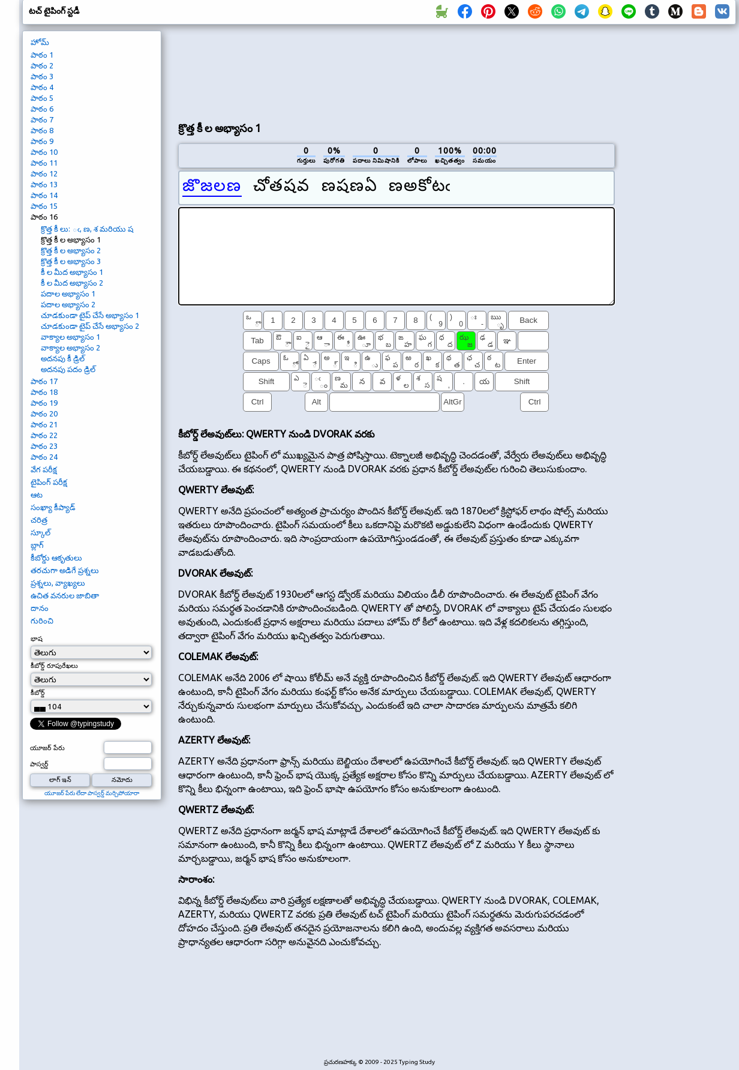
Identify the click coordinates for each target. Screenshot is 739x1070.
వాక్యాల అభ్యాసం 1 (70, 336)
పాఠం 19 (44, 402)
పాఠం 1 (42, 54)
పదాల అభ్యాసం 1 (68, 293)
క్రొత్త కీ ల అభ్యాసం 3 (71, 261)
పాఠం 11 (44, 162)
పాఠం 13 (44, 184)
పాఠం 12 (44, 173)
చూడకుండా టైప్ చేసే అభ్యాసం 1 (90, 315)
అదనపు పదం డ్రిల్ (68, 369)
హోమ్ (40, 42)
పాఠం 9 (42, 141)
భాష (37, 638)
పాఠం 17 (44, 381)
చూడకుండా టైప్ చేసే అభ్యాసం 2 (90, 326)
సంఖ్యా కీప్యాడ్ (53, 507)
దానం (40, 608)
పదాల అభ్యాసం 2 (68, 304)
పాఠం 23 (44, 446)
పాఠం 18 (44, 392)
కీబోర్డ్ (38, 692)
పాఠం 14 (44, 195)
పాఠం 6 (42, 108)
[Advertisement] (229, 71)
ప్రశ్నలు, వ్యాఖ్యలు (58, 583)
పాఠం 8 (42, 130)
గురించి (42, 620)
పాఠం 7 (42, 119)
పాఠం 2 (42, 65)
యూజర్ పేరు (47, 747)
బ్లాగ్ (37, 545)
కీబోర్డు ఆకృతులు (56, 557)
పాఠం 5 (42, 98)
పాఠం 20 (44, 413)
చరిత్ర (39, 519)
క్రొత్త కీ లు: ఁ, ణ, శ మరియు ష (87, 228)
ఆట (37, 494)
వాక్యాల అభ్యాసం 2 (70, 347)
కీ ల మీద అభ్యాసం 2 (72, 282)
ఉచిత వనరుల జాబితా (65, 595)
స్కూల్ (40, 532)
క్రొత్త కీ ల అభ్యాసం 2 (71, 250)
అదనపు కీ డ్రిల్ (63, 358)
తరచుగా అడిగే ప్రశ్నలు (65, 570)
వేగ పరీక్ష (44, 469)
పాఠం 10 (44, 152)
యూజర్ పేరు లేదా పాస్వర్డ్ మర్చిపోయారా (91, 793)
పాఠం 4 (42, 87)
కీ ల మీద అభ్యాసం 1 (72, 272)
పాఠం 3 (42, 76)
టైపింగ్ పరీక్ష (49, 482)
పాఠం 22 (44, 435)
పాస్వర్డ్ (39, 764)
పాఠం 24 (44, 456)
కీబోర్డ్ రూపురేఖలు (54, 665)
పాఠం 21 (44, 424)
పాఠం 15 (44, 206)
